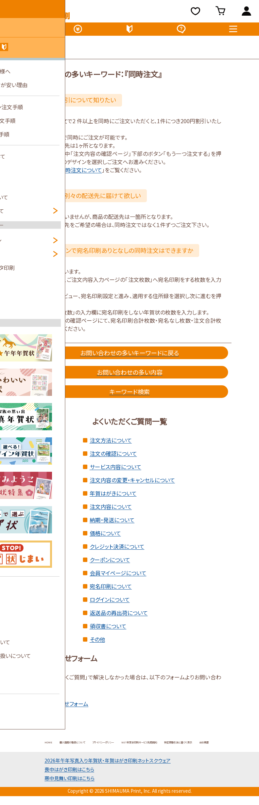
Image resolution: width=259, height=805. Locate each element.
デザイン (26, 32)
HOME (31, 746)
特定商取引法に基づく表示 (110, 754)
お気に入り (196, 13)
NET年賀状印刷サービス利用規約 (192, 746)
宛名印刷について (111, 591)
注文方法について (111, 445)
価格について (105, 538)
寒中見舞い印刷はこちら (69, 791)
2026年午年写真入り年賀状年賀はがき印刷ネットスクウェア (108, 773)
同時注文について (81, 175)
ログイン (246, 13)
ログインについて (110, 604)
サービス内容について (115, 471)
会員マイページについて (118, 578)
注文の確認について (113, 458)
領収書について (108, 631)
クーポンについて (110, 564)
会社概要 (156, 754)
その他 (97, 644)
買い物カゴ (222, 13)
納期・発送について (112, 524)
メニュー (233, 32)
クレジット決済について (117, 551)
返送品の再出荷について (119, 617)
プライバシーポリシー (128, 746)
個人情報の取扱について (72, 746)
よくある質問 (181, 32)
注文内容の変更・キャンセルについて (132, 485)
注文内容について (111, 511)
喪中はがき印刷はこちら (69, 782)
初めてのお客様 (129, 32)
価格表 (77, 32)
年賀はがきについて (113, 498)
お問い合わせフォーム (63, 708)
